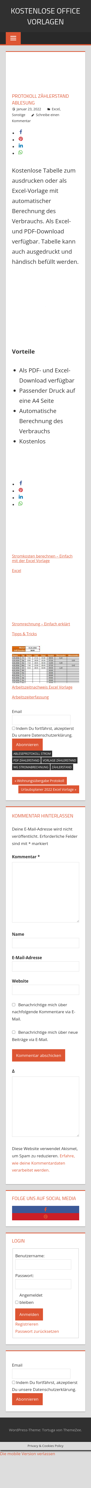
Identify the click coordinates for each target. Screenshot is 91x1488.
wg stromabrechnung (31, 767)
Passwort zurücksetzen (37, 1331)
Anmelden (29, 1314)
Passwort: (24, 1275)
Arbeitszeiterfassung (30, 697)
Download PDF (30, 458)
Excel (56, 109)
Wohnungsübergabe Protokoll (40, 781)
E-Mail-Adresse (27, 957)
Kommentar (26, 856)
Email (17, 711)
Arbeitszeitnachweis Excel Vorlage (45, 667)
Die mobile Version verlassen (27, 1453)
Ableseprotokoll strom (32, 754)
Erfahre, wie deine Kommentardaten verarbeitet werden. (43, 1163)
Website (20, 981)
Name (18, 934)
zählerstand (62, 767)
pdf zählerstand (26, 760)
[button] (21, 133)
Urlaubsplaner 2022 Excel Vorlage (47, 790)
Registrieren (26, 1324)
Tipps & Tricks (24, 633)
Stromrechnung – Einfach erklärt (45, 604)
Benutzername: (30, 1255)
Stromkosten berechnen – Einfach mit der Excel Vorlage (45, 538)
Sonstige (18, 114)
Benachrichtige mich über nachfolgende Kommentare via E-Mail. (43, 1012)
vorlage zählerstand (59, 760)
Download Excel (31, 471)
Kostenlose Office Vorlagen (45, 16)
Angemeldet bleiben (31, 1298)
